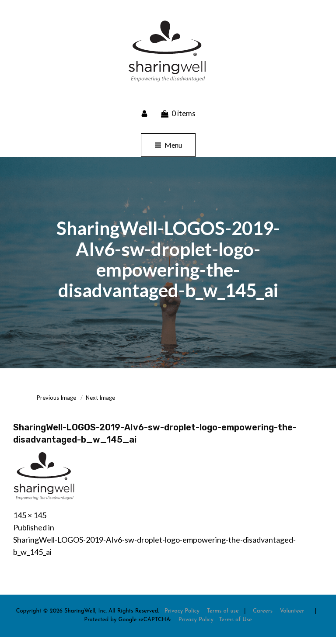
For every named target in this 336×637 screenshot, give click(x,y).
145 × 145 (29, 515)
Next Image (100, 397)
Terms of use (222, 611)
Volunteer (292, 611)
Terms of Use (235, 620)
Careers (263, 611)
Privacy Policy (182, 611)
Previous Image (56, 397)
